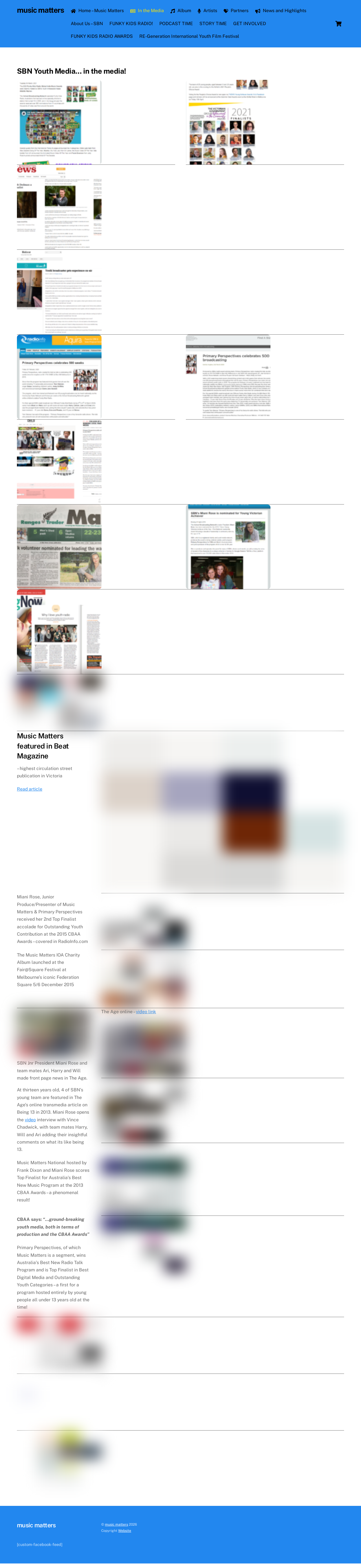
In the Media (148, 11)
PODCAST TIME (177, 23)
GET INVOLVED (250, 23)
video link (146, 1176)
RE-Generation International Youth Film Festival (190, 36)
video (30, 1309)
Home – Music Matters (97, 11)
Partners (236, 11)
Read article (30, 818)
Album (181, 11)
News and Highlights (281, 11)
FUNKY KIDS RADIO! (132, 23)
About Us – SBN (87, 23)
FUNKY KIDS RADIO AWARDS (102, 36)
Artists (208, 11)
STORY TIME (214, 23)
